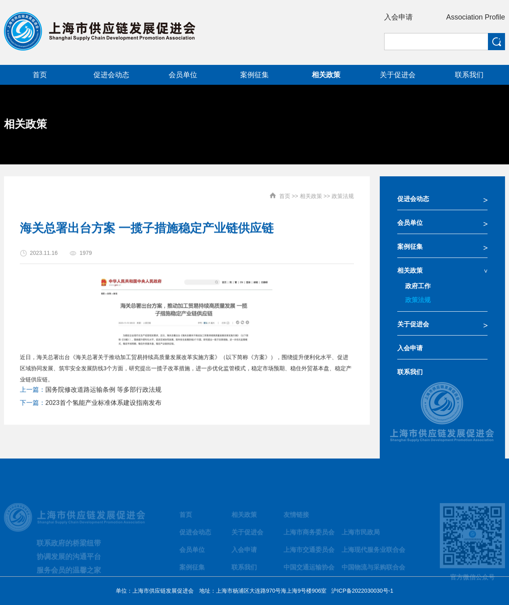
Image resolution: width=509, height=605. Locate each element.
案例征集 (410, 246)
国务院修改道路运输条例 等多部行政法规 (103, 393)
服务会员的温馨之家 (69, 574)
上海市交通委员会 (309, 553)
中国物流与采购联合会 (373, 570)
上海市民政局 (361, 535)
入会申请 (398, 17)
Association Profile (475, 17)
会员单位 (410, 222)
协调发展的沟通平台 (69, 560)
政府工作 (418, 286)
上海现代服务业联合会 (373, 553)
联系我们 (410, 372)
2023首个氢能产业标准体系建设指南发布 (103, 406)
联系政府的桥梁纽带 (69, 546)
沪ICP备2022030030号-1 (362, 590)
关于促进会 (413, 324)
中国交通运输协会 (309, 570)
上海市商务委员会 (309, 535)
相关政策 (311, 192)
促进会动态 (413, 198)
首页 (284, 192)
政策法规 (343, 192)
